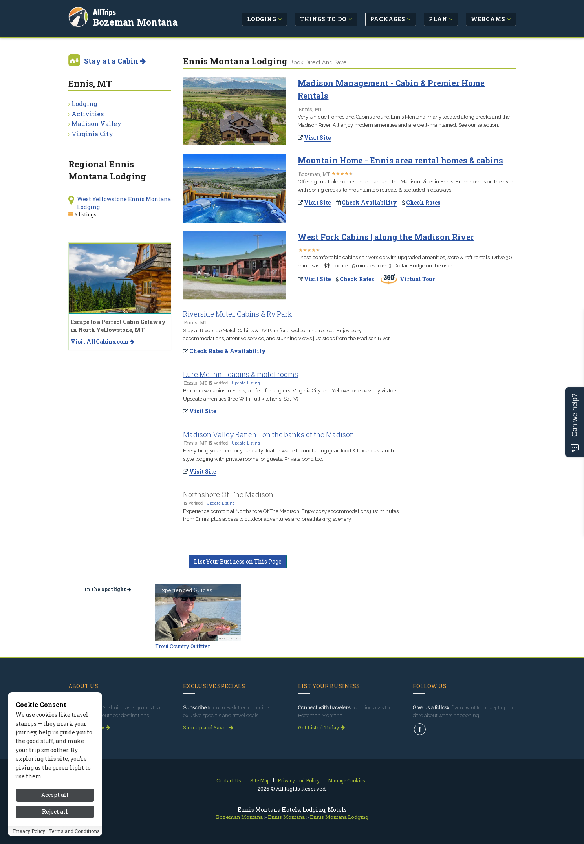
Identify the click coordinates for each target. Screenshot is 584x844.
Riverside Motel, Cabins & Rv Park (237, 314)
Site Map (259, 780)
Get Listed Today (321, 727)
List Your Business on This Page (238, 561)
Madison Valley (96, 123)
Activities (87, 114)
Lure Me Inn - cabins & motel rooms (240, 374)
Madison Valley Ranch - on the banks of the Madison (268, 434)
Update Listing (246, 383)
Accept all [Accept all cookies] (55, 812)
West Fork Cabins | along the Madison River (386, 237)
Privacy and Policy (299, 780)
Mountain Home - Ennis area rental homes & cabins (400, 160)
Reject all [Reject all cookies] (55, 829)
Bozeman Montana (136, 21)
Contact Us (228, 780)
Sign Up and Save (208, 727)
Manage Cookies (346, 780)
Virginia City (92, 134)
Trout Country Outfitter (182, 646)
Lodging (84, 103)
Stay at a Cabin (115, 61)
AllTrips (105, 11)
